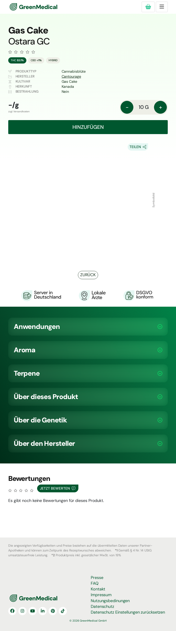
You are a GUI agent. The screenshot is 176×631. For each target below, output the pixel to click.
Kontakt (98, 589)
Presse (97, 577)
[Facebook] (12, 611)
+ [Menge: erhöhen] (160, 107)
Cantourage (71, 76)
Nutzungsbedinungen (110, 600)
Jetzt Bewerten (57, 488)
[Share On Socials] (138, 147)
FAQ (95, 583)
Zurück (88, 275)
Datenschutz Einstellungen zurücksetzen (128, 612)
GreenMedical (24, 7)
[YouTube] (32, 611)
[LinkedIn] (42, 611)
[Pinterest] (53, 611)
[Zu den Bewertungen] (21, 52)
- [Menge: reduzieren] (127, 107)
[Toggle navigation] (162, 7)
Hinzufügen (88, 127)
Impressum (101, 595)
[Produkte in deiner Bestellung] (148, 7)
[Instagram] (22, 611)
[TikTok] (63, 611)
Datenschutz (102, 606)
